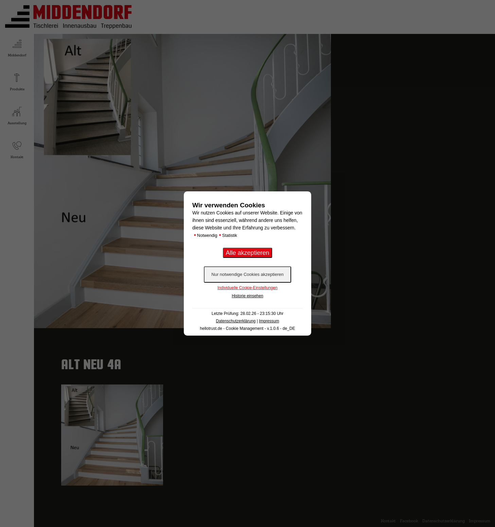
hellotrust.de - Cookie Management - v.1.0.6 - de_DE (247, 328)
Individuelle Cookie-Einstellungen (247, 287)
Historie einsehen (247, 296)
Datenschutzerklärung (236, 321)
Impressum (269, 321)
